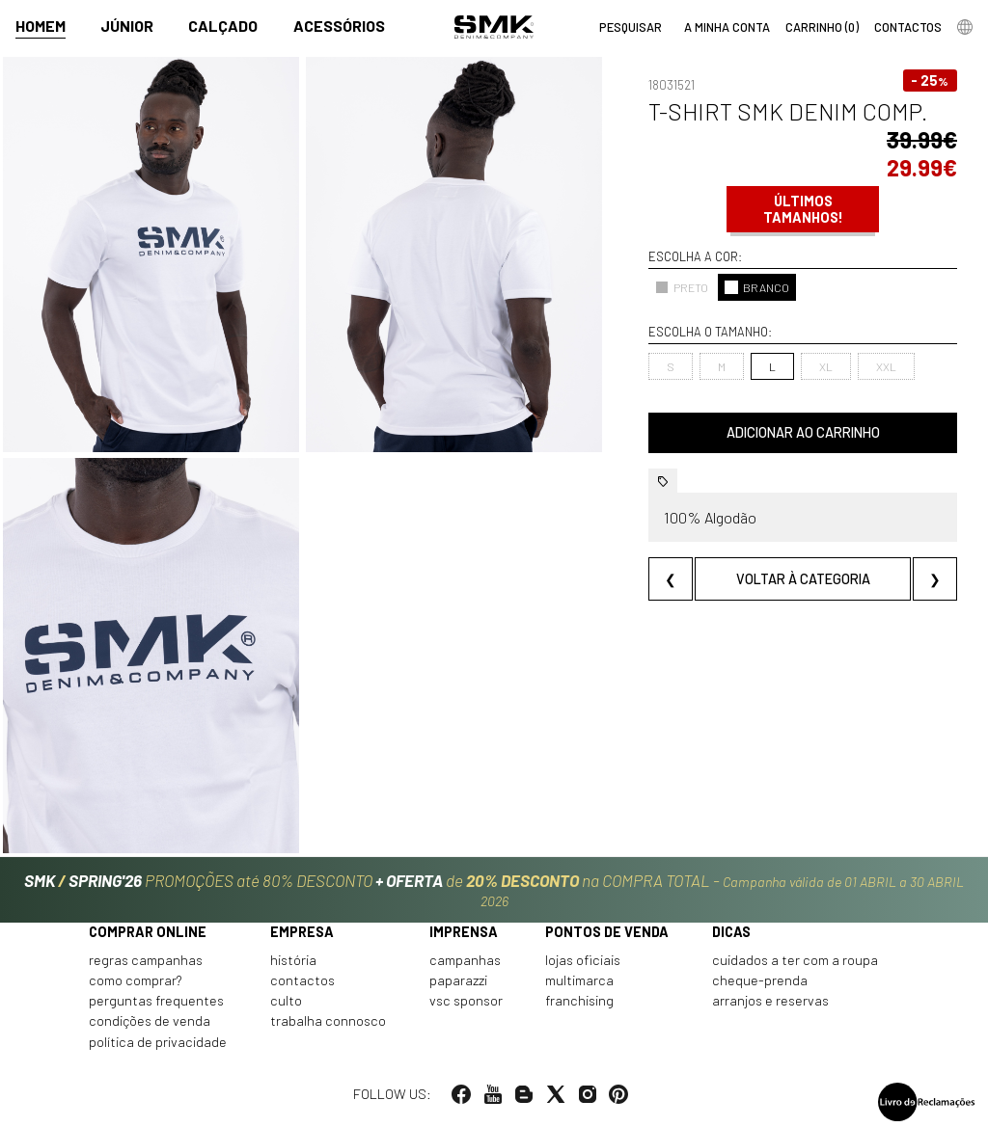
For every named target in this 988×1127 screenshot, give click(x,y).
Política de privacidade (158, 1041)
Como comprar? (135, 980)
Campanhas (465, 960)
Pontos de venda (607, 932)
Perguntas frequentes (156, 1000)
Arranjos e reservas (770, 1000)
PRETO (681, 287)
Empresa (302, 932)
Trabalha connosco (328, 1020)
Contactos (302, 980)
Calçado (223, 25)
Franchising (579, 1000)
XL (826, 366)
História (293, 960)
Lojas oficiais (582, 960)
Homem (40, 25)
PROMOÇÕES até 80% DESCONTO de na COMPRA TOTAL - (494, 890)
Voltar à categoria (803, 579)
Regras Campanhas (146, 960)
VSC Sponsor (466, 1000)
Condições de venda (149, 1020)
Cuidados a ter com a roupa (795, 960)
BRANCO (757, 287)
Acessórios (339, 25)
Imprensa (463, 932)
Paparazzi (458, 980)
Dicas (731, 932)
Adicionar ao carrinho (803, 432)
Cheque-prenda (760, 980)
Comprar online (147, 932)
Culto (286, 1000)
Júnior (126, 25)
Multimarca (579, 980)
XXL (886, 366)
